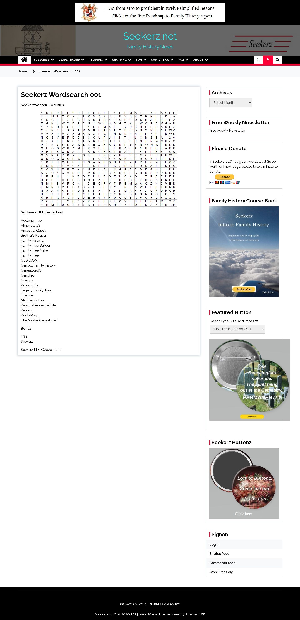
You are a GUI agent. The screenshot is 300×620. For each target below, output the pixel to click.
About (198, 59)
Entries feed (219, 554)
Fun (139, 59)
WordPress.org (221, 572)
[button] (258, 60)
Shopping (119, 59)
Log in (214, 545)
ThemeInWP (195, 614)
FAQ (181, 59)
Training (96, 59)
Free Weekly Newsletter (227, 131)
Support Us (160, 59)
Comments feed (222, 563)
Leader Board (69, 59)
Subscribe (41, 59)
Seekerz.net (150, 36)
